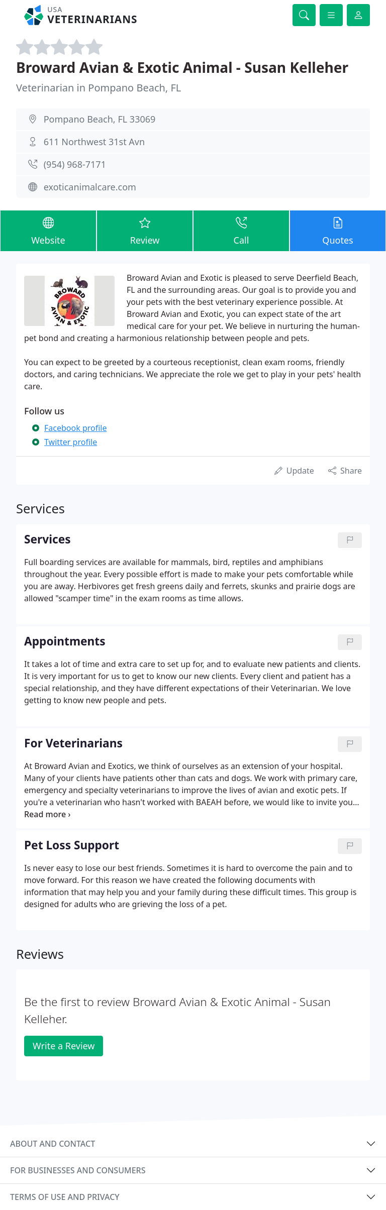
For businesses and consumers (77, 1170)
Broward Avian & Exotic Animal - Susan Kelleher (182, 67)
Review (144, 230)
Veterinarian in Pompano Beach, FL (98, 87)
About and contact (52, 1143)
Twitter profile (70, 442)
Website (48, 230)
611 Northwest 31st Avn (94, 142)
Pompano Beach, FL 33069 (100, 119)
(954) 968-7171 (75, 164)
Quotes (337, 230)
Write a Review (63, 1046)
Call (241, 230)
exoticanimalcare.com (90, 187)
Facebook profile (75, 427)
